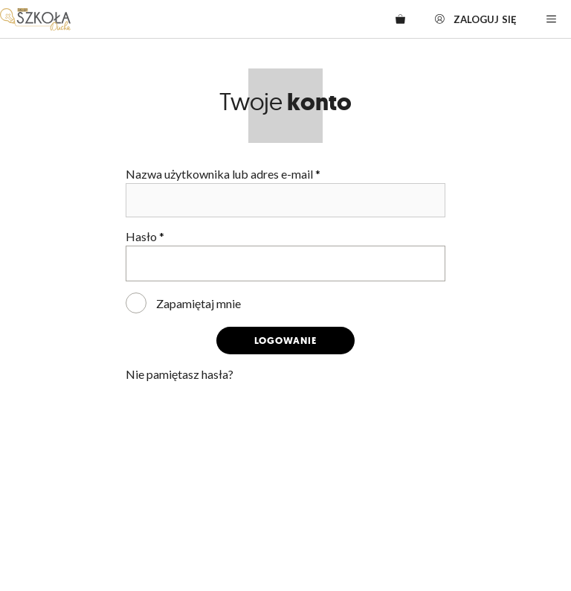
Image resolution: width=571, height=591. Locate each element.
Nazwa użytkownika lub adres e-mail (223, 174)
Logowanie (285, 340)
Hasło (145, 236)
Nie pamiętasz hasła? (179, 374)
